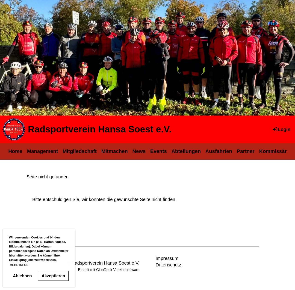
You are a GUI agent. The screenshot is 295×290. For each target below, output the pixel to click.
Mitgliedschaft (80, 151)
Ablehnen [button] (22, 276)
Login (281, 129)
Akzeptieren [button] (53, 276)
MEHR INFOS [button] (19, 265)
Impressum (167, 258)
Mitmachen (114, 151)
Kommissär (273, 151)
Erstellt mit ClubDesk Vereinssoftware (108, 270)
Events (158, 151)
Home (15, 151)
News (138, 151)
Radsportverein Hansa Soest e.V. (99, 129)
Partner (245, 151)
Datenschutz (168, 264)
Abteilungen (186, 151)
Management (42, 151)
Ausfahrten (218, 151)
